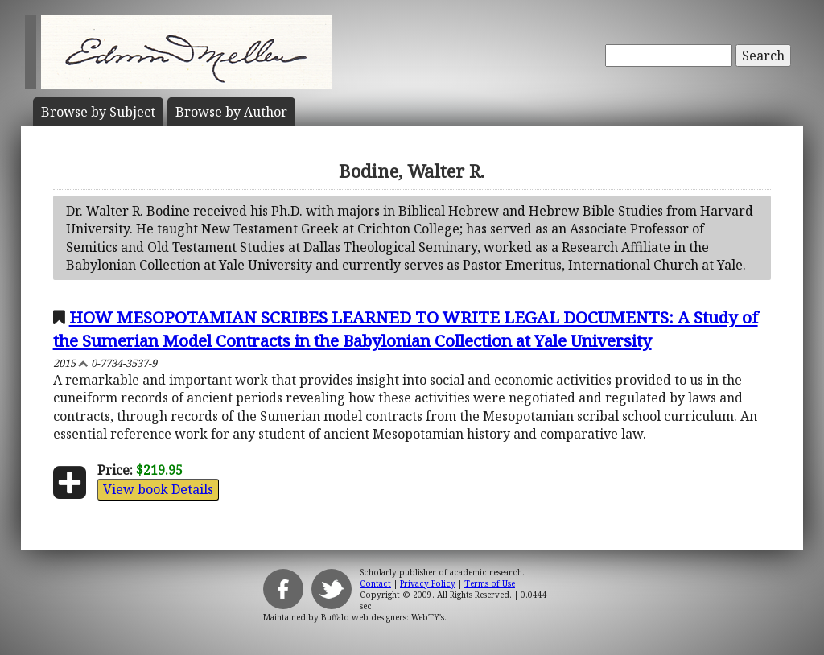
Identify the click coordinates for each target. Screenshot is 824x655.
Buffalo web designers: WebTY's (382, 617)
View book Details (158, 489)
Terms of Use (489, 583)
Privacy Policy (427, 583)
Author (231, 111)
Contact (375, 583)
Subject (98, 111)
